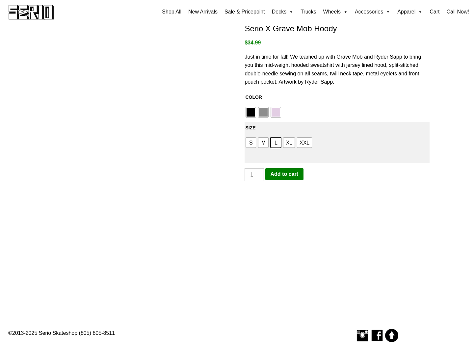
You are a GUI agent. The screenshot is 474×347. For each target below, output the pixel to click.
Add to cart (284, 174)
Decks (283, 12)
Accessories (372, 12)
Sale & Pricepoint (244, 11)
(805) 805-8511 (97, 333)
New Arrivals (203, 11)
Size (250, 127)
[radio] (251, 112)
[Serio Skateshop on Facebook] (377, 335)
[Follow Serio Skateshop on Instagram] (362, 335)
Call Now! (458, 11)
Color (253, 97)
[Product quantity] (254, 174)
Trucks (308, 11)
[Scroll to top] (391, 335)
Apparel (410, 12)
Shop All (171, 11)
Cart (434, 11)
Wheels (335, 12)
